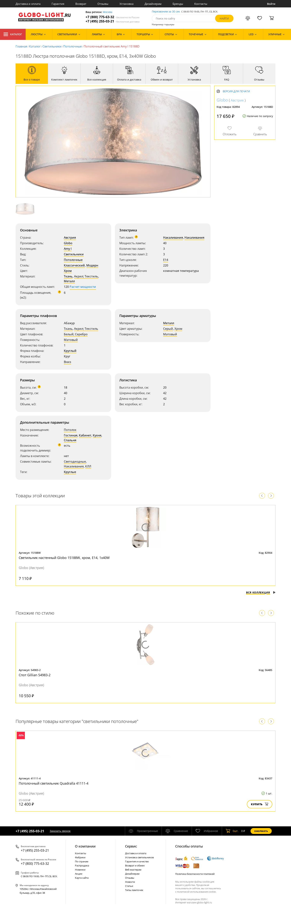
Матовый (71, 340)
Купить (259, 804)
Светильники (51, 46)
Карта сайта (82, 877)
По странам (81, 861)
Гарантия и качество (137, 861)
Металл (69, 281)
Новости (130, 882)
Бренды (178, 4)
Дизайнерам (153, 4)
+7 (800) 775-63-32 (112, 17)
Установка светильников (139, 857)
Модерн (92, 265)
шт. (232, 831)
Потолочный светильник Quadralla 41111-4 (53, 783)
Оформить (261, 831)
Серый (168, 329)
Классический (74, 265)
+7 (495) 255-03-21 (113, 21)
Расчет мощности (83, 287)
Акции (78, 873)
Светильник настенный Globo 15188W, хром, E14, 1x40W (64, 557)
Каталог (13, 34)
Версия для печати (236, 91)
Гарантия (58, 4)
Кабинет (85, 435)
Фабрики (80, 857)
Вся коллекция (260, 592)
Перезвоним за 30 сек (166, 11)
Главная (21, 46)
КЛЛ (88, 466)
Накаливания (173, 237)
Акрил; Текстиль (86, 276)
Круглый (70, 351)
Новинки (80, 869)
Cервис (131, 846)
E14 (165, 260)
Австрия (70, 237)
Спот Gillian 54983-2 (34, 675)
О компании (85, 846)
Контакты (200, 4)
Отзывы (102, 4)
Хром (68, 271)
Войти (271, 4)
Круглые (70, 472)
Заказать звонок (60, 831)
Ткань (68, 276)
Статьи (129, 886)
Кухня (97, 435)
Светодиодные (75, 461)
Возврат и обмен (135, 865)
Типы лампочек (134, 890)
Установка (126, 4)
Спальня (70, 440)
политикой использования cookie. (196, 891)
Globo (68, 243)
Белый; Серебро (76, 334)
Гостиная (70, 435)
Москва (107, 12)
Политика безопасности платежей (195, 874)
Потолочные (72, 46)
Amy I (68, 249)
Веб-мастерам (133, 869)
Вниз (67, 362)
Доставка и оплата (28, 4)
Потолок (70, 430)
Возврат (80, 4)
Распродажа (82, 865)
